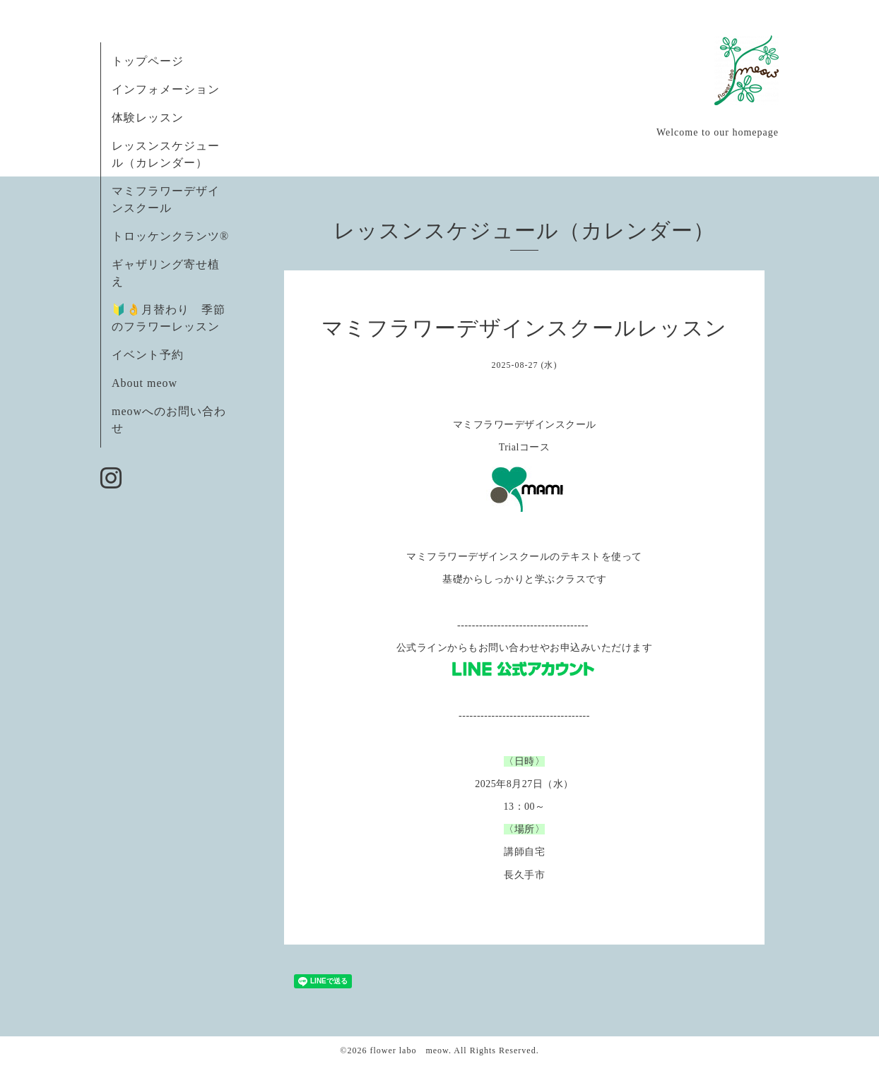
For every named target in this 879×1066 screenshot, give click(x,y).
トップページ (148, 61)
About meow (144, 383)
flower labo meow (409, 1050)
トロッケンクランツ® (170, 236)
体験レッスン (148, 118)
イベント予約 (148, 355)
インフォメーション (166, 89)
